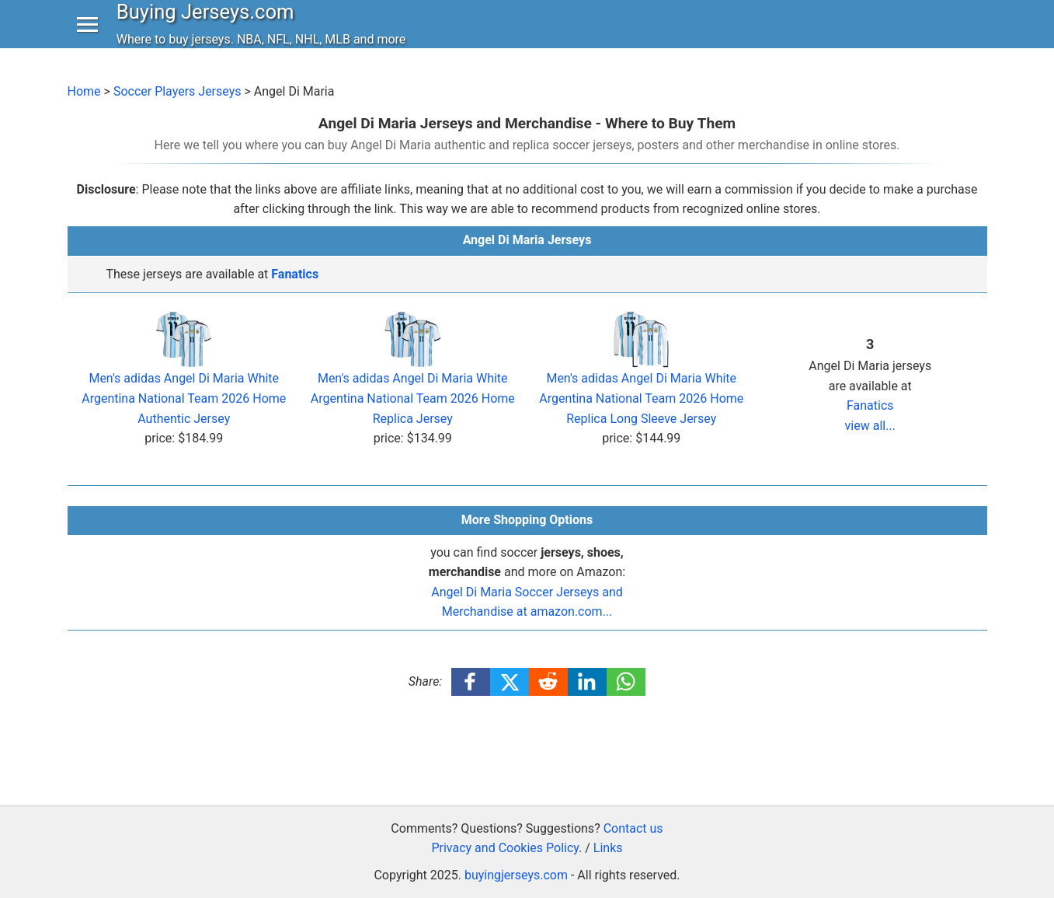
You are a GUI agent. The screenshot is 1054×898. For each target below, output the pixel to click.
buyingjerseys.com (516, 875)
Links (608, 847)
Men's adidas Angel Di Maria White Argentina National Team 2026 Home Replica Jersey (413, 378)
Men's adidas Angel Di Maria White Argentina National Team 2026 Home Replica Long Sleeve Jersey (641, 378)
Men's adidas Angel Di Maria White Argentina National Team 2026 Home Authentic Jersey (184, 378)
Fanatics (294, 274)
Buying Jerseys (209, 26)
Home (84, 91)
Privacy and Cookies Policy (505, 847)
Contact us (633, 828)
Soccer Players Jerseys (177, 91)
